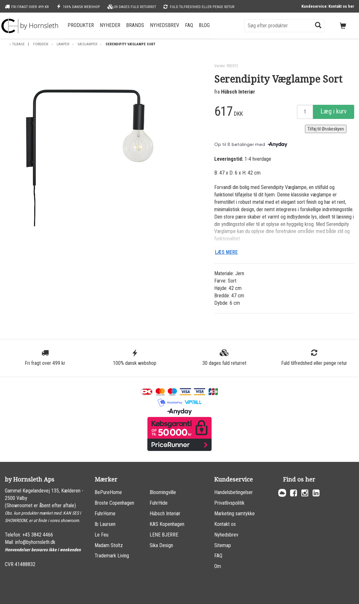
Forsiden (40, 44)
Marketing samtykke (234, 513)
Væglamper (87, 44)
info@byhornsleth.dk (35, 542)
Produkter (81, 25)
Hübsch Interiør (238, 92)
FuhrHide (159, 503)
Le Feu (101, 535)
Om (217, 566)
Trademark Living (112, 556)
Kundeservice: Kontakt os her (327, 6)
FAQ (189, 25)
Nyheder (110, 25)
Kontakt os (225, 524)
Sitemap (222, 545)
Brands (135, 25)
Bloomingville (163, 492)
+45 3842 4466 (37, 535)
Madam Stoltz (109, 545)
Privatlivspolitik (229, 503)
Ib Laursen (105, 524)
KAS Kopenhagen (167, 524)
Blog (204, 25)
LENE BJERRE (164, 535)
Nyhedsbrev (164, 25)
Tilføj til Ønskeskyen (326, 128)
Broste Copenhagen (114, 503)
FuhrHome (105, 513)
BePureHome (108, 492)
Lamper (63, 44)
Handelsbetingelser (233, 492)
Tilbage (18, 44)
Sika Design (161, 545)
